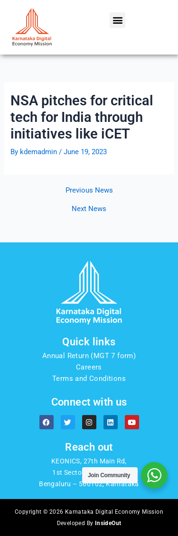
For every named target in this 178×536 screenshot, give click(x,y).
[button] (117, 20)
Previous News (89, 190)
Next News (89, 209)
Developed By (89, 523)
